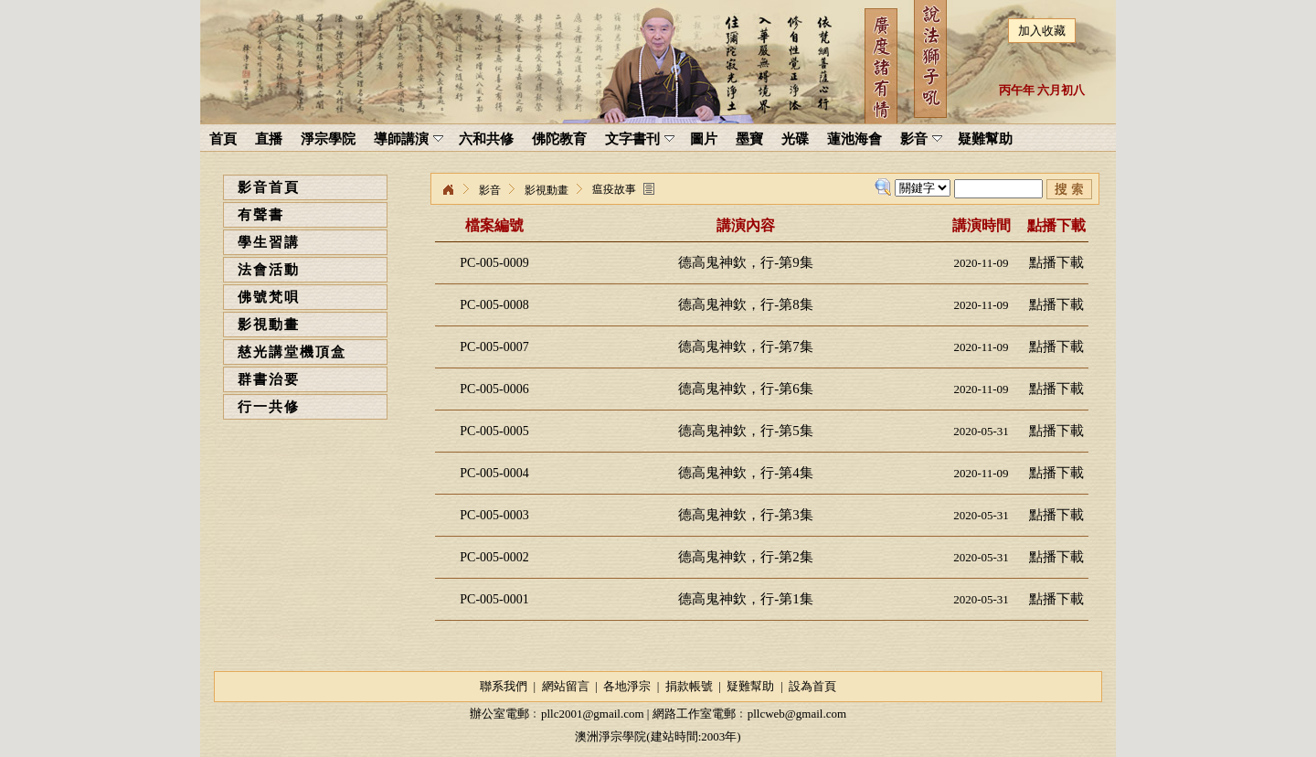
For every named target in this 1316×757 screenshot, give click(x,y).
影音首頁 (269, 187)
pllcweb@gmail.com (797, 713)
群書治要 (269, 379)
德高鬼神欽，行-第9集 (745, 262)
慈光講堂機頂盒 (292, 352)
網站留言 (565, 686)
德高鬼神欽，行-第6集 (745, 388)
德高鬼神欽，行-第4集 (745, 472)
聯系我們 (503, 686)
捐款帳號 (689, 686)
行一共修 (269, 407)
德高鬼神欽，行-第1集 (745, 599)
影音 (490, 190)
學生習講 (269, 242)
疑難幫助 (750, 686)
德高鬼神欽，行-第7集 (745, 346)
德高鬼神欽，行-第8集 (745, 304)
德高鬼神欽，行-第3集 (745, 514)
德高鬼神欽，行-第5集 (745, 430)
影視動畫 (269, 324)
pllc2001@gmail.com (592, 713)
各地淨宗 (627, 686)
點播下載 (1056, 262)
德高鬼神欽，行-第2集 (745, 556)
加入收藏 (1042, 30)
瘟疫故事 (614, 189)
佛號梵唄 (269, 297)
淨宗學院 (447, 190)
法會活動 (269, 269)
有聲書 (261, 215)
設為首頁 (812, 686)
